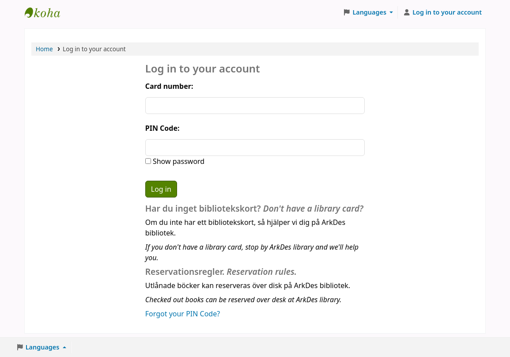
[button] (368, 12)
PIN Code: (162, 128)
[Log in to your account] (442, 12)
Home (44, 49)
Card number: (169, 86)
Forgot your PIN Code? (182, 314)
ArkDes (47, 12)
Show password (177, 161)
